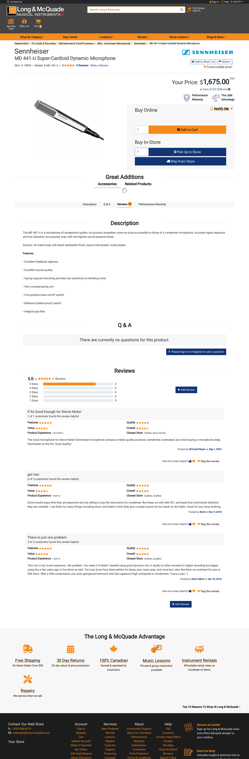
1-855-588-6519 (19, 690)
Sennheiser (140, 31)
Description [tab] (90, 192)
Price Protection (139, 715)
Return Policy (139, 727)
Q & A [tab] (107, 192)
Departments (22, 31)
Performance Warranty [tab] (152, 192)
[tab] (107, 172)
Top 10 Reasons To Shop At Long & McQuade (211, 669)
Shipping (110, 723)
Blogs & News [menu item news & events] (215, 24)
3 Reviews (82, 53)
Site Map (168, 707)
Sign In (81, 690)
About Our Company (139, 694)
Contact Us (14, 1)
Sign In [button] (214, 1)
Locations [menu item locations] (105, 24)
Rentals (110, 694)
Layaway (110, 719)
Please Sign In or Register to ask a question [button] (196, 339)
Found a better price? (218, 54)
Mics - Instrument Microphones (113, 31)
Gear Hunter (70, 24)
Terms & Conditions (139, 719)
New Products (110, 690)
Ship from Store (181, 149)
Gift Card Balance (81, 715)
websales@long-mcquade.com (29, 694)
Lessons (110, 698)
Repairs (110, 702)
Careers (168, 702)
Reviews (168, 715)
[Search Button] (178, 12)
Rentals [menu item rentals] (142, 24)
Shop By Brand (168, 711)
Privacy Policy (139, 723)
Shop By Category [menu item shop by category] (31, 24)
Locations (168, 694)
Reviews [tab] (124, 192)
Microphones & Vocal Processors (76, 31)
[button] (240, 12)
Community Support (139, 690)
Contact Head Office (168, 698)
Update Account (81, 702)
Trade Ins (110, 707)
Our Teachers (139, 731)
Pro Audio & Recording (44, 31)
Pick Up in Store (187, 140)
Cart (81, 698)
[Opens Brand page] (208, 40)
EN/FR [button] (235, 1)
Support (110, 711)
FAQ (168, 690)
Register (81, 694)
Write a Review (99, 53)
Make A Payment (81, 707)
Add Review (186, 377)
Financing (110, 715)
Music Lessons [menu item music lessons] (178, 24)
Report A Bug (168, 719)
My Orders (81, 711)
